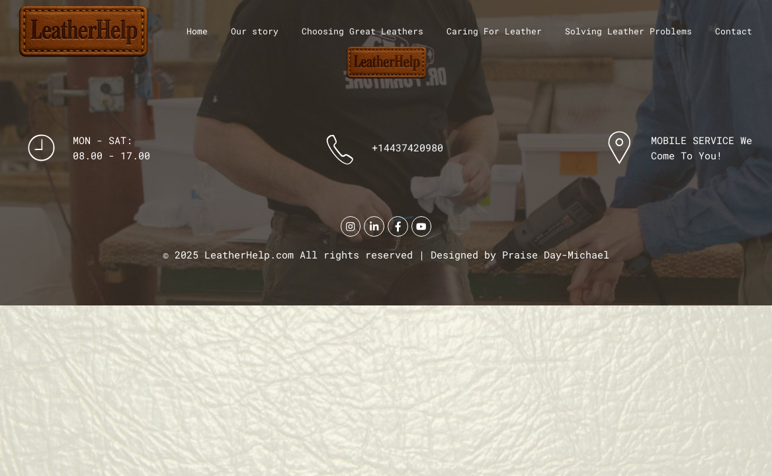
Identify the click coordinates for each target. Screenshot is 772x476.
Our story (255, 31)
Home (197, 31)
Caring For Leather (494, 31)
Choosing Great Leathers (362, 31)
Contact (733, 31)
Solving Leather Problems (628, 31)
